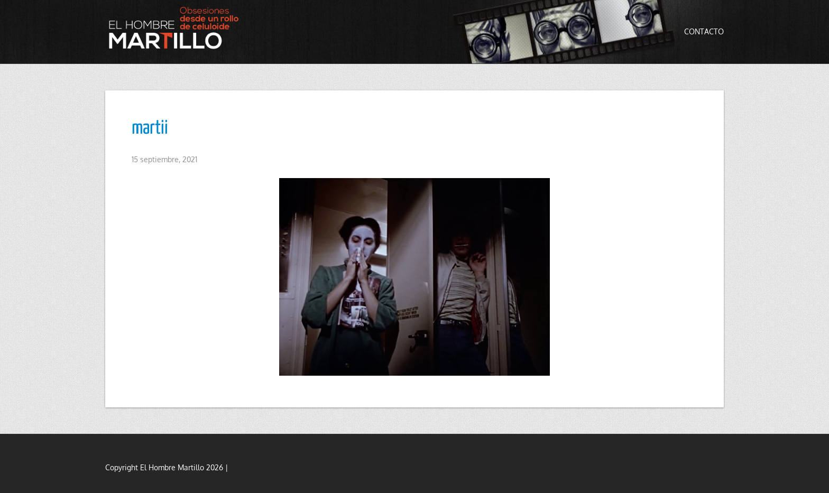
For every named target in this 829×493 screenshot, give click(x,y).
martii (150, 128)
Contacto (704, 31)
